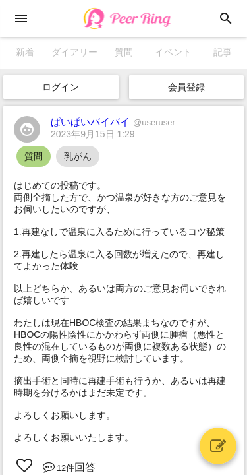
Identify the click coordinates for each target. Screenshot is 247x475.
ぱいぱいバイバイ (113, 121)
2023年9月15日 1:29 (93, 134)
